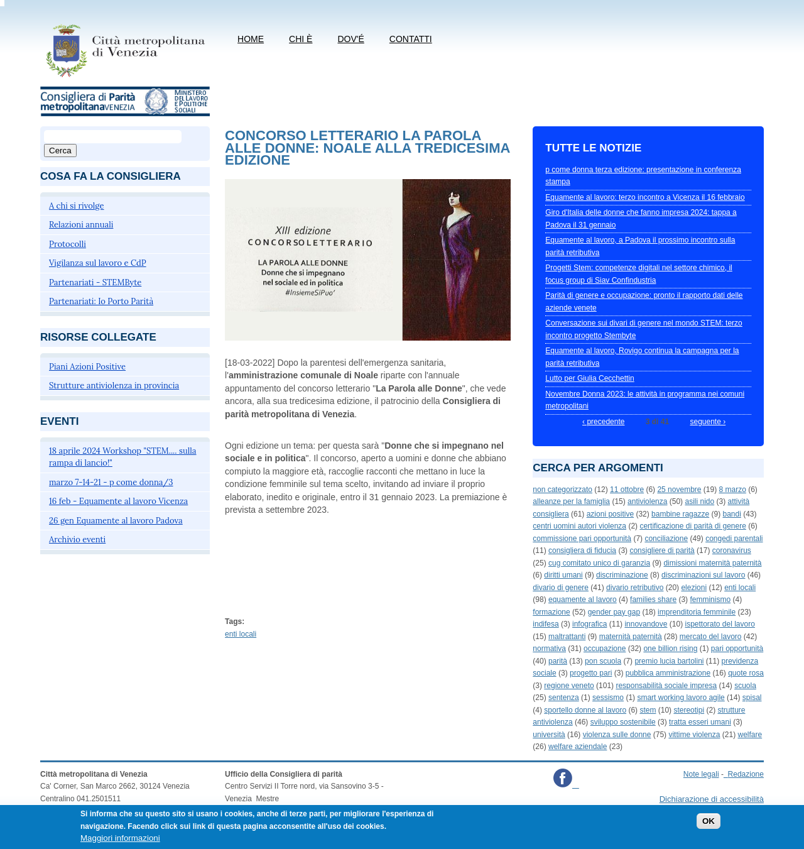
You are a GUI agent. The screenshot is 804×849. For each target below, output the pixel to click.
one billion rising (670, 648)
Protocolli (67, 244)
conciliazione (666, 538)
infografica (589, 624)
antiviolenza (647, 501)
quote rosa (746, 673)
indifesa (545, 624)
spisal (752, 697)
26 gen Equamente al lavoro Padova (116, 520)
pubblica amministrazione (668, 673)
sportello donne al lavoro (585, 710)
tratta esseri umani (700, 722)
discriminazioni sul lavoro (703, 575)
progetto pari (591, 673)
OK (708, 824)
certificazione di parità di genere (692, 526)
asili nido (699, 501)
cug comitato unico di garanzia (599, 563)
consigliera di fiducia (582, 550)
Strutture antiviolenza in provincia (114, 385)
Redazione (746, 774)
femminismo (710, 599)
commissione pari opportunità (582, 538)
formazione (551, 612)
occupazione (605, 648)
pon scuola (603, 661)
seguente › (707, 421)
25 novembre (679, 489)
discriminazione (622, 575)
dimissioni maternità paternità (712, 563)
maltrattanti (566, 636)
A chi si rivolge (76, 205)
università (549, 734)
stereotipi (688, 710)
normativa (549, 648)
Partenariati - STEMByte (95, 282)
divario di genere (561, 587)
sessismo (608, 697)
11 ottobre (627, 489)
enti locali (240, 634)
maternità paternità (630, 636)
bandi (731, 514)
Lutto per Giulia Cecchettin (589, 378)
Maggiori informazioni (120, 841)
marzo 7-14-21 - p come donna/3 (111, 482)
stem (647, 710)
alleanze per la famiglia (571, 501)
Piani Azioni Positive (87, 366)
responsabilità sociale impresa (666, 685)
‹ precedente (603, 421)
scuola (745, 685)
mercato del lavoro (711, 636)
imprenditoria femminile (697, 612)
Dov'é (350, 39)
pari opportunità (737, 648)
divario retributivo (634, 587)
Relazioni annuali (81, 224)
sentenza (563, 697)
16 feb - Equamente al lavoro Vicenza (118, 501)
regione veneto (569, 685)
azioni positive (610, 514)
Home (250, 39)
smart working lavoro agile (680, 697)
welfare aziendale (577, 746)
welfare (749, 734)
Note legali (701, 774)
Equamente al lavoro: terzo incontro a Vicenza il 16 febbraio (644, 197)
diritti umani (563, 575)
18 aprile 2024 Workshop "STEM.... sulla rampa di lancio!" (123, 457)
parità (557, 661)
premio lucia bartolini (669, 661)
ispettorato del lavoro (719, 624)
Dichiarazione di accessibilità (712, 799)
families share (653, 599)
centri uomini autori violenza (579, 526)
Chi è (300, 39)
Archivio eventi (77, 539)
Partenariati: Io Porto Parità (101, 301)
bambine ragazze (680, 514)
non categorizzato (562, 489)
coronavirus (731, 550)
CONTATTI (410, 39)
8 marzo (732, 489)
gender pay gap (614, 612)
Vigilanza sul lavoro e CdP (97, 263)
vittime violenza (694, 734)
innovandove (645, 624)
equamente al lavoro (582, 599)
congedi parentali (734, 538)
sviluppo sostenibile (623, 722)
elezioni (694, 587)
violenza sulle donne (617, 734)
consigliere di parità (661, 550)
